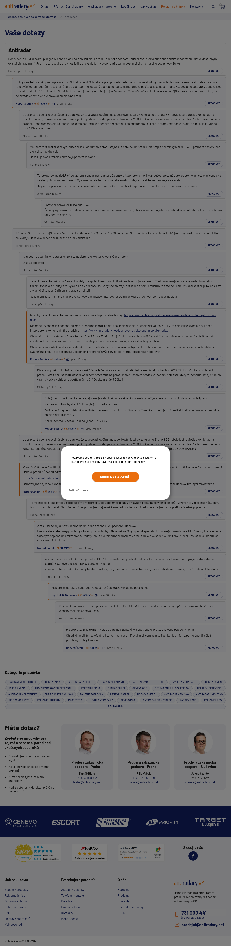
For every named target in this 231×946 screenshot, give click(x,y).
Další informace (78, 490)
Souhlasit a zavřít (115, 477)
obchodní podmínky (132, 461)
